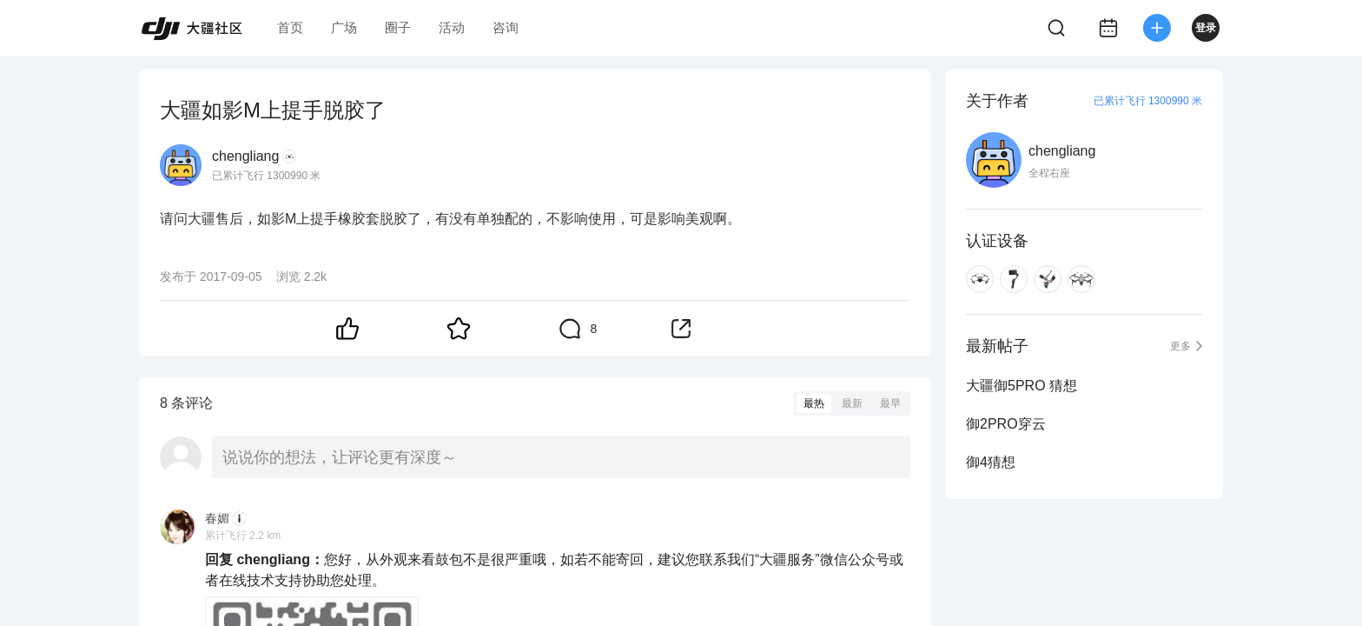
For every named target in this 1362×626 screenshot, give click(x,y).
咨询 (506, 27)
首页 (290, 27)
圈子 (398, 27)
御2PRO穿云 (1006, 423)
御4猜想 (990, 462)
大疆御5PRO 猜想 (1021, 385)
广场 (344, 27)
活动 (452, 27)
